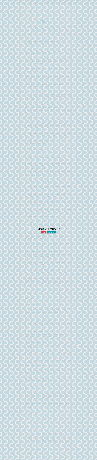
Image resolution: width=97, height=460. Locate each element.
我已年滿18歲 (51, 232)
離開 (44, 232)
